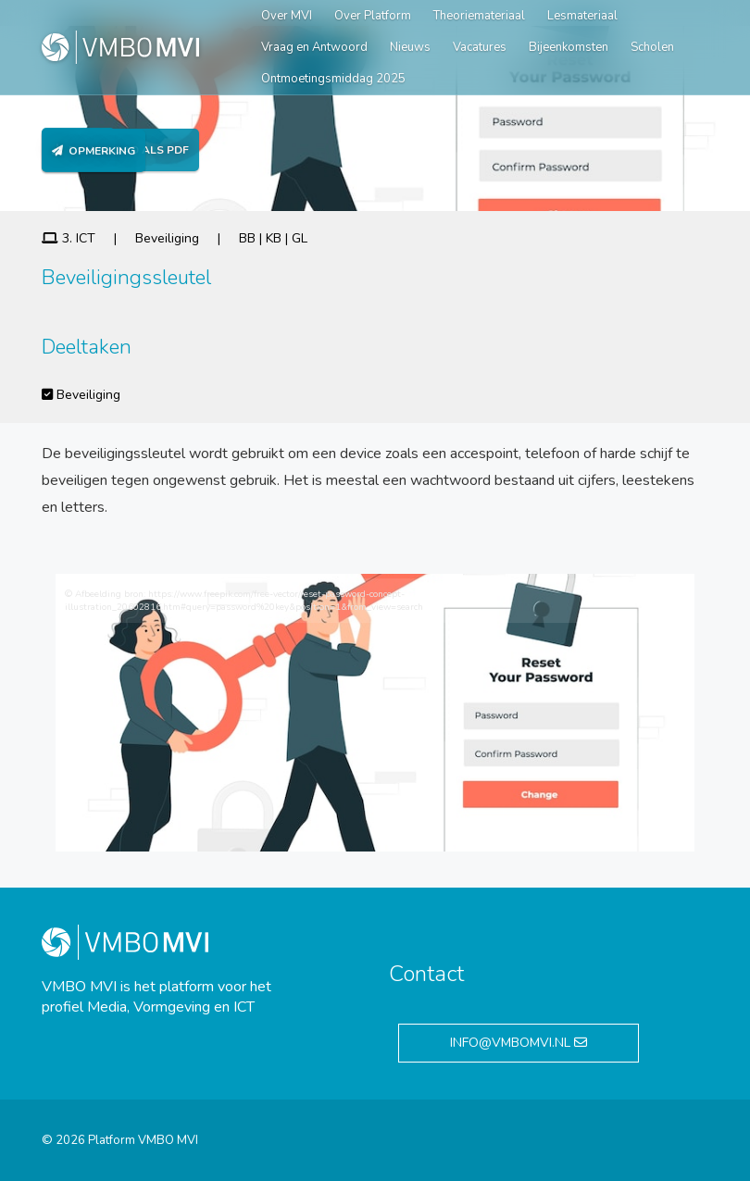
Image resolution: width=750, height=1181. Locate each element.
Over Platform (372, 15)
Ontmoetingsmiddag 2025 (333, 78)
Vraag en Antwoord (314, 47)
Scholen (652, 47)
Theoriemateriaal (479, 15)
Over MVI (286, 15)
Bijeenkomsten (568, 47)
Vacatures (479, 47)
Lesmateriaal (582, 15)
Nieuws (410, 47)
